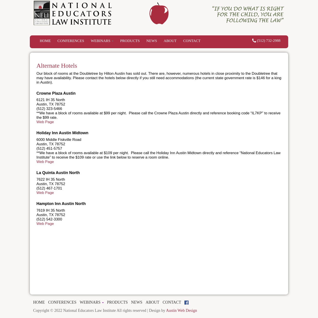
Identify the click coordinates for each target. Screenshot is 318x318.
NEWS (151, 41)
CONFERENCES (70, 41)
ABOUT (170, 41)
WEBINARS (102, 41)
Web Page (45, 122)
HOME (45, 41)
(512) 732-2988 (266, 40)
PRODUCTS (130, 41)
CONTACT (192, 41)
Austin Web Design (181, 310)
